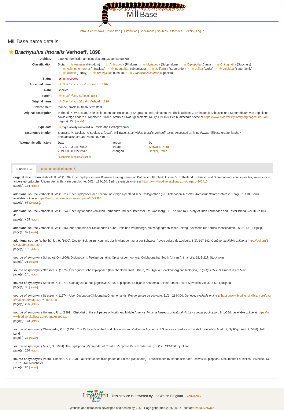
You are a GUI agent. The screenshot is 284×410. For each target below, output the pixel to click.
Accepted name (40, 84)
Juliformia (159, 68)
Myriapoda (150, 64)
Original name (41, 101)
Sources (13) (24, 168)
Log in (200, 31)
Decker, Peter (158, 151)
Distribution (130, 31)
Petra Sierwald (204, 408)
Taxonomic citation (38, 132)
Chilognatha (225, 64)
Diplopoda (191, 64)
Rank (47, 90)
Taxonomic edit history (35, 142)
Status (47, 78)
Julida (196, 68)
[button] (11, 51)
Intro (83, 31)
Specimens (147, 31)
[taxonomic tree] (67, 156)
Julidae (69, 73)
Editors (189, 31)
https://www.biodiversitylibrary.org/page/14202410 (236, 117)
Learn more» (193, 396)
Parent (47, 95)
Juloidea (226, 68)
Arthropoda (114, 64)
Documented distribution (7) (58, 168)
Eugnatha (119, 68)
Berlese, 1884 (77, 95)
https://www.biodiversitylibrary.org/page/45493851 (70, 198)
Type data (44, 127)
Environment (42, 107)
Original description (37, 112)
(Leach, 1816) (83, 84)
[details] (79, 121)
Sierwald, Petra (159, 146)
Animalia (77, 64)
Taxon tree (113, 31)
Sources (162, 31)
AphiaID (46, 58)
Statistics (176, 31)
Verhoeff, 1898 (83, 101)
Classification (41, 64)
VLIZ (139, 408)
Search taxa (96, 31)
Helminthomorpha (76, 68)
